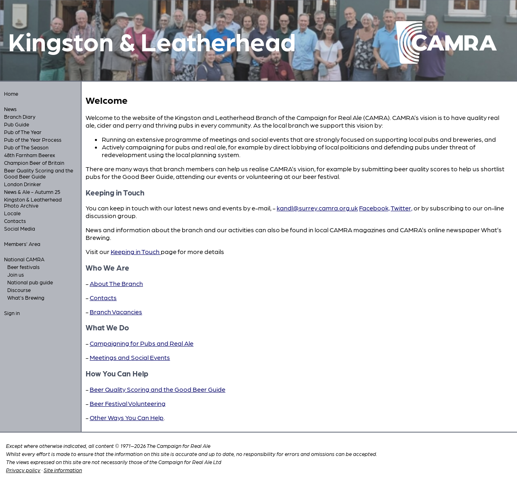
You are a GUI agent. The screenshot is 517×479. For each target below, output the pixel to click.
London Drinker (22, 184)
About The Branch (116, 283)
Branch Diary (20, 116)
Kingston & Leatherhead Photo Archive (33, 202)
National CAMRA (24, 259)
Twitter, (401, 208)
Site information (63, 470)
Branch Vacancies (116, 311)
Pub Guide (16, 124)
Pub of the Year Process (32, 140)
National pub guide (30, 282)
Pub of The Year (23, 132)
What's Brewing (25, 297)
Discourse (19, 290)
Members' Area (22, 244)
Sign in (12, 313)
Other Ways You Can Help (127, 417)
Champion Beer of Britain (34, 163)
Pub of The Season (26, 147)
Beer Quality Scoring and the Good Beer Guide (38, 173)
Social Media (19, 228)
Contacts (15, 221)
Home (11, 93)
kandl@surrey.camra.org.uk (317, 208)
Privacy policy (23, 470)
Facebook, (374, 208)
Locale (12, 213)
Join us (15, 274)
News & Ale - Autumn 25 (32, 192)
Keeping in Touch (136, 251)
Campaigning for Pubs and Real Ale (141, 343)
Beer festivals (23, 267)
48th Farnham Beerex (29, 155)
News (10, 109)
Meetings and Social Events (130, 357)
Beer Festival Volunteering (128, 403)
